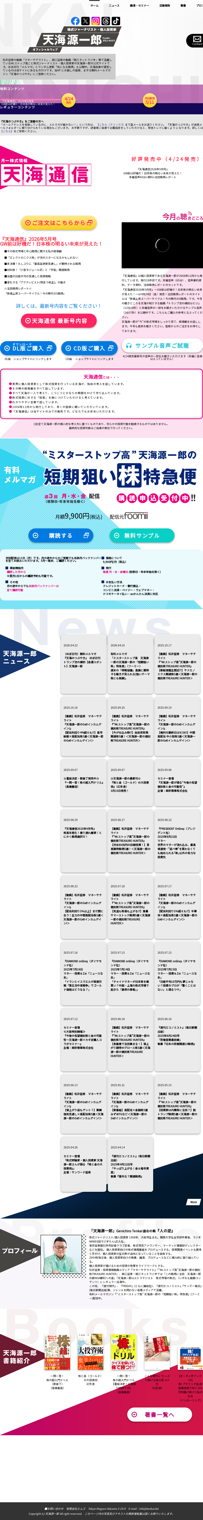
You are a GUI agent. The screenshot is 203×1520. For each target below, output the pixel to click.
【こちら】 (7, 198)
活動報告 (164, 5)
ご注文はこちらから (59, 290)
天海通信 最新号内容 (60, 388)
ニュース (114, 5)
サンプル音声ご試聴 (162, 413)
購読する (61, 602)
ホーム (94, 5)
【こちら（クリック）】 (110, 191)
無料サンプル (142, 602)
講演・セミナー (139, 5)
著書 (183, 5)
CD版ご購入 (90, 415)
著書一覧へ (160, 1481)
